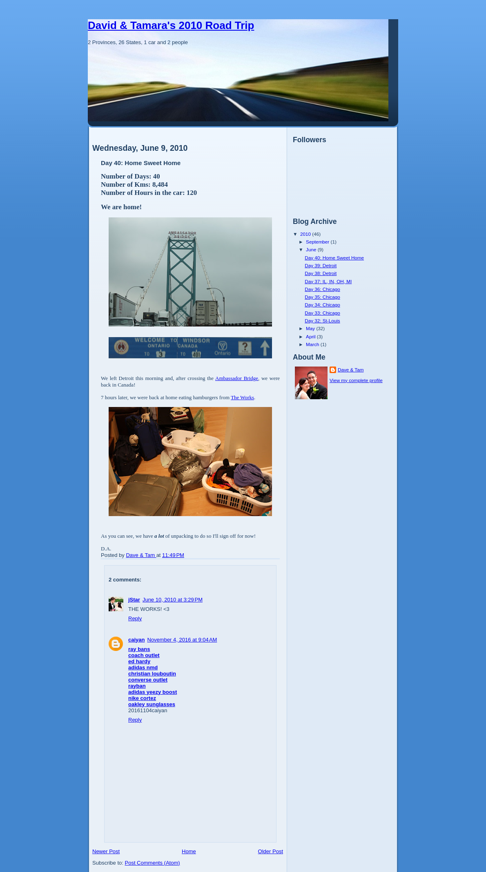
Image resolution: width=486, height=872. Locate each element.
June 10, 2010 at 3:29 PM (173, 600)
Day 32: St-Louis (322, 320)
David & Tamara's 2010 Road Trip (171, 25)
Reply (135, 618)
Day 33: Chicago (322, 312)
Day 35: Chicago (322, 297)
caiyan (136, 640)
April (311, 336)
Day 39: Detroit (321, 265)
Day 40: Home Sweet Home (334, 257)
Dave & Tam (350, 369)
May (311, 328)
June (312, 249)
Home (189, 851)
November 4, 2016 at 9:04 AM (182, 640)
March (313, 344)
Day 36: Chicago (322, 289)
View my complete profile (356, 380)
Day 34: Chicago (322, 304)
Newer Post (106, 851)
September (318, 241)
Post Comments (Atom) (152, 863)
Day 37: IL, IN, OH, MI (328, 281)
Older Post (270, 851)
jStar (134, 600)
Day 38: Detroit (321, 273)
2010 (306, 234)
